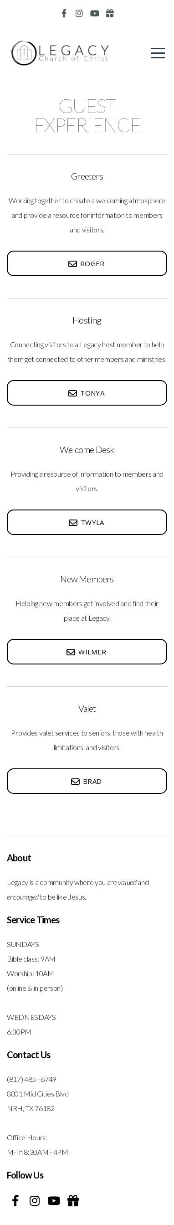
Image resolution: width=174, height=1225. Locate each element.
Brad (86, 781)
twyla (86, 522)
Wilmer (86, 651)
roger (86, 263)
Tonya (85, 392)
